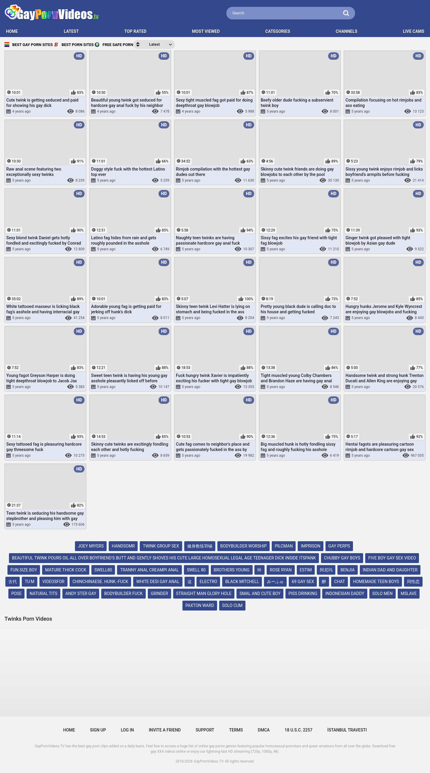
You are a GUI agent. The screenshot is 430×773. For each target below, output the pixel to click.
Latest (71, 31)
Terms (236, 730)
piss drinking (302, 593)
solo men (382, 593)
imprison (310, 546)
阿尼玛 (326, 570)
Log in (127, 730)
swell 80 (196, 570)
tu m (29, 581)
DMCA (264, 730)
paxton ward (199, 605)
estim (306, 570)
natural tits (43, 593)
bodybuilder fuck (123, 593)
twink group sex (161, 546)
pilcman (284, 546)
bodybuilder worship (243, 546)
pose (16, 593)
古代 (12, 581)
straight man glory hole (204, 593)
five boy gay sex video (392, 558)
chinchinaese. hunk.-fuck (100, 581)
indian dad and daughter (390, 570)
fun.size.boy (23, 570)
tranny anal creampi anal (149, 570)
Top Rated (136, 31)
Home (69, 730)
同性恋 (413, 581)
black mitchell (242, 581)
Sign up (98, 730)
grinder (159, 593)
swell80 (103, 570)
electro (208, 581)
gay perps (339, 546)
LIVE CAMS (413, 31)
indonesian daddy (344, 593)
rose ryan (280, 570)
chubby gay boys (342, 558)
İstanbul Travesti (347, 730)
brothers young (232, 570)
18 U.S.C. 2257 (298, 730)
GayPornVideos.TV (209, 761)
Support (205, 730)
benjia (347, 570)
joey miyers (91, 546)
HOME (12, 31)
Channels (346, 31)
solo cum (232, 605)
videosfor (53, 581)
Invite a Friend (165, 730)
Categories (277, 31)
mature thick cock (65, 570)
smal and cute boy (259, 593)
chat (339, 581)
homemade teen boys (376, 581)
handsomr (123, 546)
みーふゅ (275, 581)
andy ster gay (80, 593)
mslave (409, 593)
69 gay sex (303, 581)
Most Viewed (206, 31)
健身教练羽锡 (199, 546)
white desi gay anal (157, 581)
